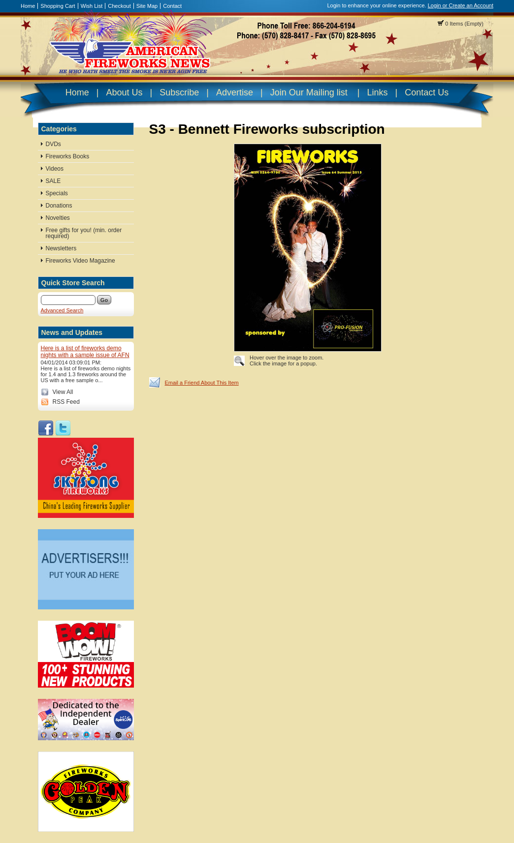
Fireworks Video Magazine (80, 260)
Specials (57, 193)
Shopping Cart (57, 6)
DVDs (53, 144)
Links (377, 92)
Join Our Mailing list (309, 92)
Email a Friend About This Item (202, 383)
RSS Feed (66, 401)
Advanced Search (62, 310)
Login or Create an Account (460, 5)
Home (28, 6)
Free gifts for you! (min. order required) (84, 233)
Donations (59, 205)
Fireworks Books (68, 156)
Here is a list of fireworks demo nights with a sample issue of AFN (85, 352)
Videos (55, 168)
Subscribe (179, 92)
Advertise (234, 92)
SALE (53, 181)
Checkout (119, 6)
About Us (124, 92)
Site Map (147, 6)
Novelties (58, 217)
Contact (172, 6)
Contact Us (427, 92)
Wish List (92, 6)
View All (63, 392)
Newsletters (61, 248)
